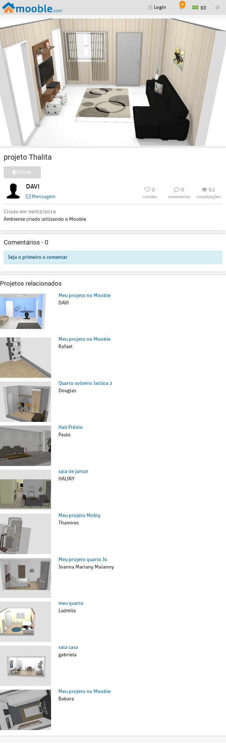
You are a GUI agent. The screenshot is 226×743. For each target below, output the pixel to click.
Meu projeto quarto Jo (82, 559)
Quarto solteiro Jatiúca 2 (85, 383)
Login (157, 6)
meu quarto (71, 603)
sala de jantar (73, 471)
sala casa (68, 647)
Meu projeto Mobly (79, 515)
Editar (22, 172)
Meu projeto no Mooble (84, 295)
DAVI (33, 186)
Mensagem (40, 196)
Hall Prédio (70, 427)
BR (199, 7)
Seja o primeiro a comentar (37, 257)
